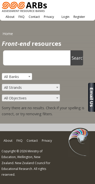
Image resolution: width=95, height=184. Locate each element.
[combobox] (17, 76)
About (10, 17)
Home (8, 33)
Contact (34, 17)
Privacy (49, 17)
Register (79, 17)
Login (65, 17)
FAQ (21, 17)
